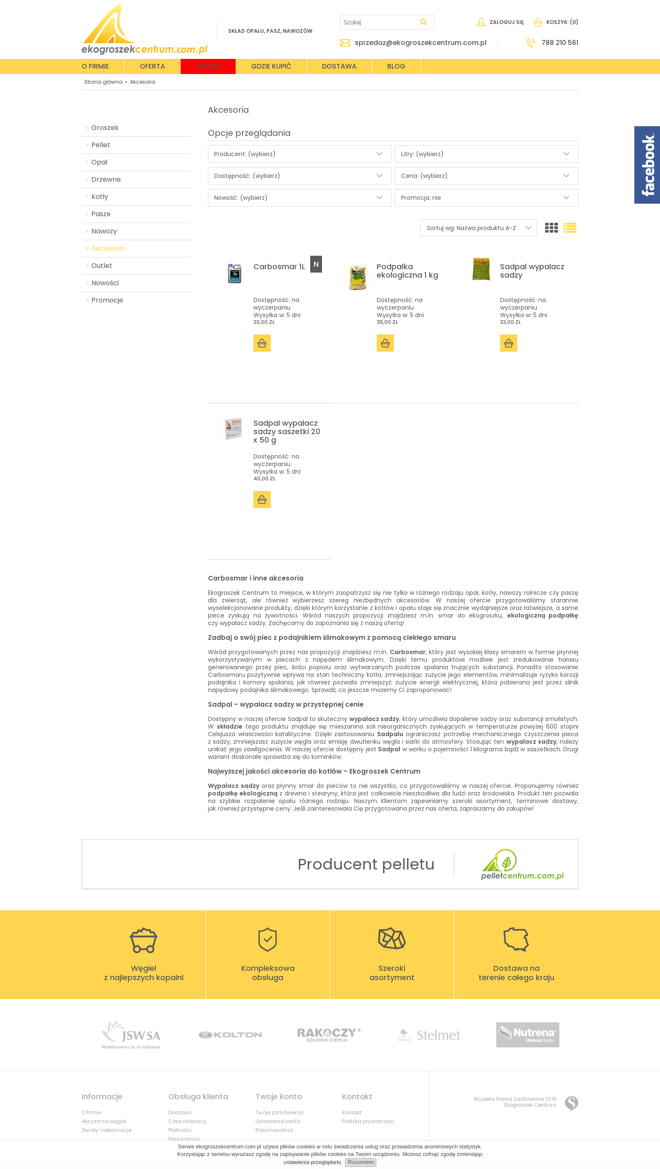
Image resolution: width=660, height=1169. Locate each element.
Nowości (105, 283)
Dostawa (180, 1112)
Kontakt (352, 1112)
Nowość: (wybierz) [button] (241, 198)
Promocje (107, 300)
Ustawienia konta (277, 1121)
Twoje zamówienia (279, 1112)
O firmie (91, 1112)
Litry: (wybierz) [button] (422, 154)
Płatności (180, 1130)
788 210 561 (559, 43)
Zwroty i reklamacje (106, 1130)
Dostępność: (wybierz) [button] (247, 176)
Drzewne (106, 179)
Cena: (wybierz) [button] (424, 176)
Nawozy (104, 231)
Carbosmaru (226, 675)
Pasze (101, 214)
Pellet (100, 145)
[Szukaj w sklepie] (379, 22)
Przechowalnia (274, 1130)
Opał (99, 162)
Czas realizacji (187, 1121)
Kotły (99, 197)
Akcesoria (107, 248)
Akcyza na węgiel (104, 1121)
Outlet (101, 266)
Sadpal (298, 719)
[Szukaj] (424, 22)
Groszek (105, 128)
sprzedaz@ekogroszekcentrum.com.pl (421, 43)
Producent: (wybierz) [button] (245, 154)
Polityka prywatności (368, 1121)
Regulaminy (184, 1139)
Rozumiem (361, 1162)
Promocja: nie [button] (421, 198)
